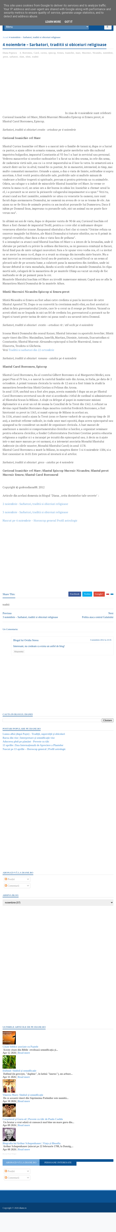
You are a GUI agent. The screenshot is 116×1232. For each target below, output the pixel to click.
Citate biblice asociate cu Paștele (21, 1066)
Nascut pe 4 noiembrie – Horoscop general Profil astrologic (41, 537)
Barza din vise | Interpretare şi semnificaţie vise (30, 758)
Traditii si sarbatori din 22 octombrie (32, 367)
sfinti (40, 69)
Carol (37, 65)
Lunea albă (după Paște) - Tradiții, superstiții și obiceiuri (35, 754)
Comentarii (13, 906)
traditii (47, 69)
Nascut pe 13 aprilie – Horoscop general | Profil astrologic (35, 769)
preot (17, 69)
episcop (53, 65)
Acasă (7, 42)
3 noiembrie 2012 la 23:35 (99, 660)
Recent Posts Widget (10, 1174)
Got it (68, 21)
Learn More (53, 21)
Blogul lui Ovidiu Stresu (27, 660)
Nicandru (98, 65)
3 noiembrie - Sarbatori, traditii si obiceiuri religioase (36, 529)
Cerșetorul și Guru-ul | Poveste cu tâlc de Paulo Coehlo (34, 1139)
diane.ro (24, 1227)
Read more (25, 1073)
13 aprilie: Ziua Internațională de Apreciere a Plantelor (34, 765)
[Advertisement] (34, 101)
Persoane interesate (58, 1182)
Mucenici (87, 65)
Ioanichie (70, 65)
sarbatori (26, 69)
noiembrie (9, 69)
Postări (11, 899)
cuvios (45, 65)
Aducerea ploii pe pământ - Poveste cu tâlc (27, 761)
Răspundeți (20, 672)
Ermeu (61, 65)
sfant (34, 69)
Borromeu (28, 65)
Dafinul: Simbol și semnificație (20, 1091)
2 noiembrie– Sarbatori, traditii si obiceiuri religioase (36, 521)
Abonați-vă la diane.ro (21, 1182)
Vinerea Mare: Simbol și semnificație (24, 1115)
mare (79, 65)
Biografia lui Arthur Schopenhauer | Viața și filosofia (33, 1163)
